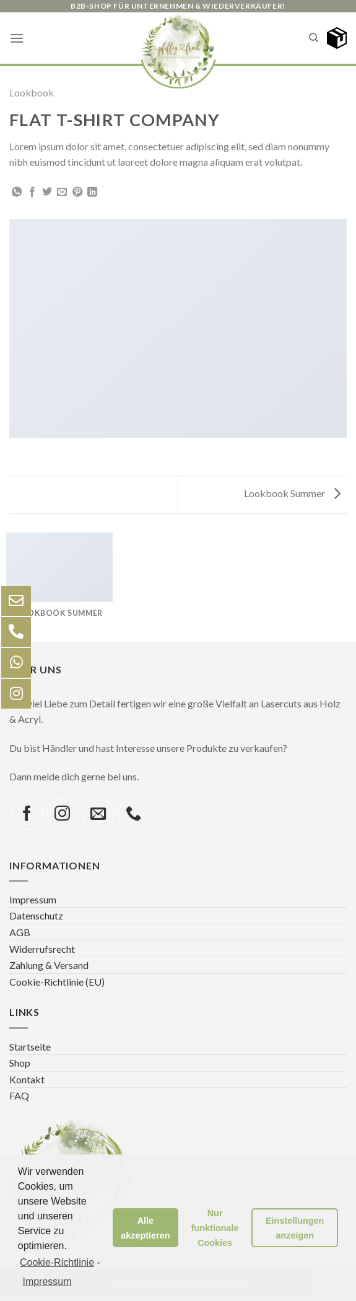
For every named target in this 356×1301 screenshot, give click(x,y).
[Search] (313, 37)
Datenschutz (36, 915)
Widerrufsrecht (42, 949)
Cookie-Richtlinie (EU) (57, 981)
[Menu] (16, 38)
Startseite (30, 1046)
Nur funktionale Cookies (215, 1228)
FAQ (19, 1095)
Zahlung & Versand (49, 965)
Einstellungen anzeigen (295, 1228)
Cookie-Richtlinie (57, 1262)
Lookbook (31, 92)
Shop (19, 1063)
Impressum (32, 899)
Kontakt (27, 1079)
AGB (19, 932)
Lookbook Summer (292, 493)
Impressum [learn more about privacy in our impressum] (46, 1281)
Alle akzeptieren (145, 1228)
